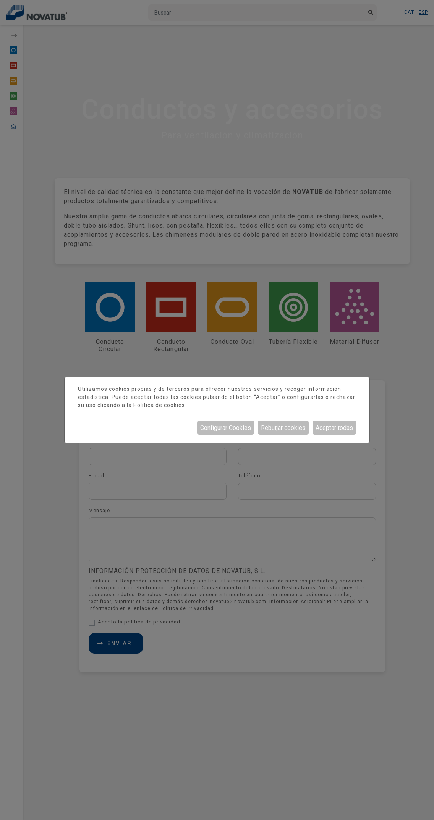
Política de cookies (159, 405)
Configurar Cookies (225, 427)
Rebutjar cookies (283, 427)
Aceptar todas (334, 427)
